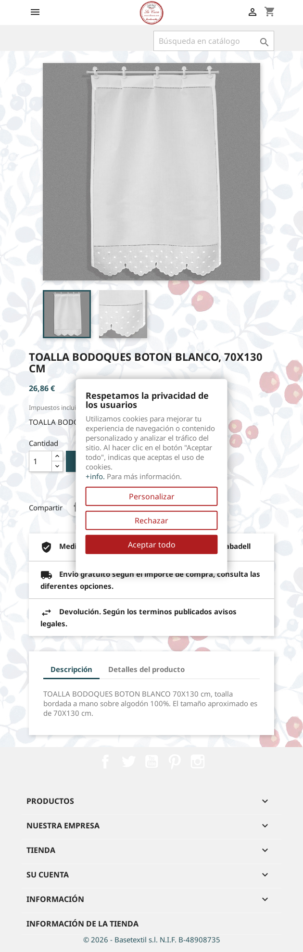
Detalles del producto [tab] (146, 669)
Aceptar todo (152, 544)
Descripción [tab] (71, 669)
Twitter (128, 761)
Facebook (105, 761)
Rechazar (151, 520)
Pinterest (174, 761)
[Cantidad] (40, 461)
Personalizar (152, 496)
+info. (95, 476)
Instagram (197, 761)
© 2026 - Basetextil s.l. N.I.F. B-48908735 (151, 939)
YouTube (151, 761)
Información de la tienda (82, 923)
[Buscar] (213, 41)
